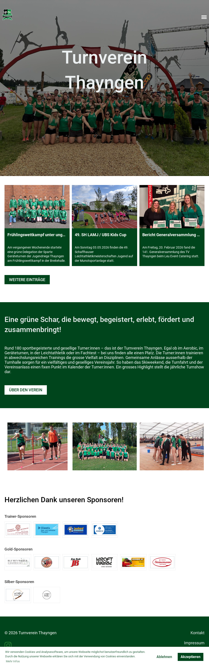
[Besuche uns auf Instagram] (8, 645)
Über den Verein (25, 389)
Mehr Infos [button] (13, 661)
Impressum (194, 643)
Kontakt (197, 632)
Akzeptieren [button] (190, 657)
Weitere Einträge (27, 279)
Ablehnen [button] (164, 657)
